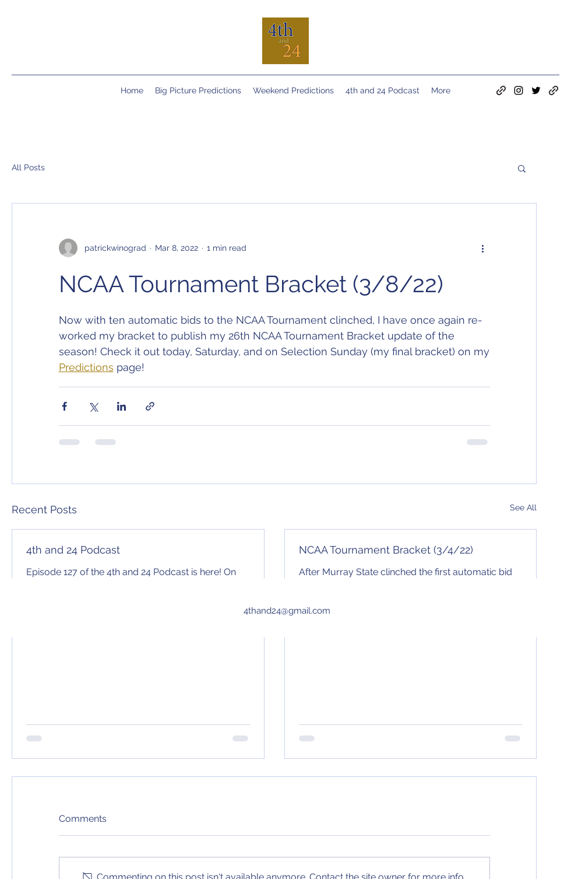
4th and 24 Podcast (73, 550)
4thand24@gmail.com (287, 610)
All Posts (28, 167)
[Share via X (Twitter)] (92, 406)
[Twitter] (536, 90)
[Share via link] (150, 406)
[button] (521, 168)
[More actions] (483, 248)
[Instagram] (518, 90)
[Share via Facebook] (64, 406)
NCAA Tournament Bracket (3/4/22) (386, 550)
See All (523, 507)
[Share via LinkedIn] (121, 406)
